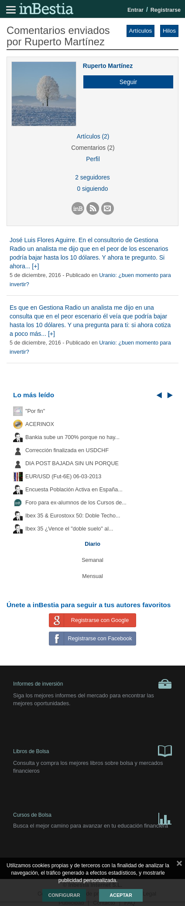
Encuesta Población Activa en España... (74, 490)
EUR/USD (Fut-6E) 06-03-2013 (63, 476)
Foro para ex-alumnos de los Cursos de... (76, 503)
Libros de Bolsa (92, 750)
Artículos (140, 30)
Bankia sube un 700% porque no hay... (72, 437)
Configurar (64, 895)
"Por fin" (35, 411)
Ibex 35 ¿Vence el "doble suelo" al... (69, 529)
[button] (125, 81)
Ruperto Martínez (108, 65)
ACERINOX (39, 424)
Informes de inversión (92, 683)
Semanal (92, 560)
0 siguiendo (92, 188)
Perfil (93, 159)
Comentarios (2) (92, 147)
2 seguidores (92, 177)
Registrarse (166, 10)
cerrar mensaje (179, 865)
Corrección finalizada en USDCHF (67, 450)
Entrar (135, 10)
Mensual (92, 576)
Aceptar (121, 895)
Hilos (169, 30)
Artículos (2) (93, 136)
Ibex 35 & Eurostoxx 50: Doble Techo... (72, 516)
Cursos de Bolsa (92, 816)
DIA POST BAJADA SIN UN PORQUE (72, 463)
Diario (92, 544)
